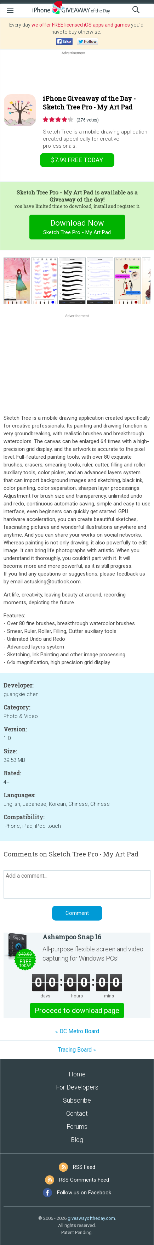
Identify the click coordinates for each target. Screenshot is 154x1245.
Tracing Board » (77, 1049)
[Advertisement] (77, 73)
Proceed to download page (77, 1010)
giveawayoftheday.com (91, 1218)
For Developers (77, 1087)
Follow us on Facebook (84, 1192)
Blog (77, 1139)
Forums (77, 1126)
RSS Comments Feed (84, 1180)
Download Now (77, 228)
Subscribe (77, 1100)
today (77, 160)
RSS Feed (84, 1167)
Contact (77, 1113)
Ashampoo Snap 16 (71, 937)
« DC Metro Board (77, 1031)
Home (77, 1074)
